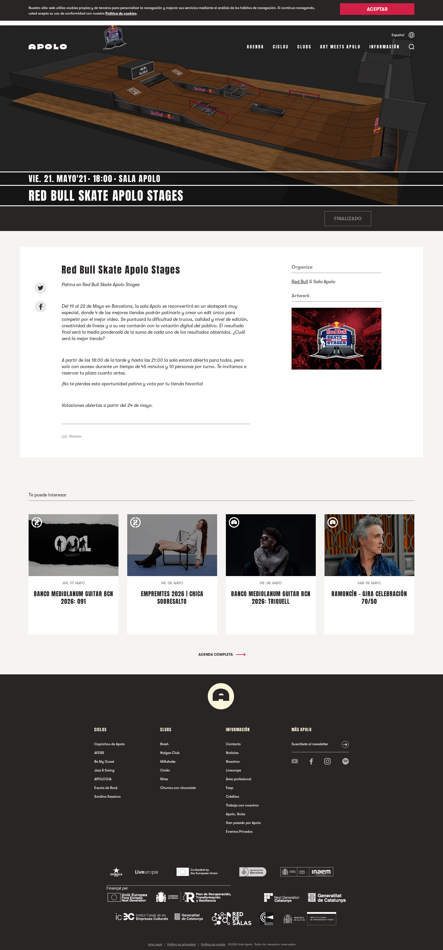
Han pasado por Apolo (243, 818)
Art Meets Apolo (340, 42)
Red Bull (300, 277)
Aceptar (377, 10)
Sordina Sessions (107, 792)
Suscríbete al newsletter (310, 739)
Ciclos (281, 42)
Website (75, 432)
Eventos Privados (239, 827)
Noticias (232, 748)
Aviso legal (155, 939)
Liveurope (233, 766)
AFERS (99, 748)
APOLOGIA (102, 774)
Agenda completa (221, 650)
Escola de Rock (106, 783)
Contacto (233, 739)
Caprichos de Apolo (109, 739)
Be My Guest (104, 757)
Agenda (255, 42)
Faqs (229, 783)
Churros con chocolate (178, 783)
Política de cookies (121, 13)
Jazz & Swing (104, 766)
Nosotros (233, 757)
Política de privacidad (181, 939)
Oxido (165, 766)
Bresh (164, 739)
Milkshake (167, 757)
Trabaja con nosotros (242, 801)
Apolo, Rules (235, 809)
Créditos (232, 792)
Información (384, 42)
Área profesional (238, 774)
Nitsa (164, 774)
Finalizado (348, 214)
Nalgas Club (169, 748)
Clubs (304, 42)
